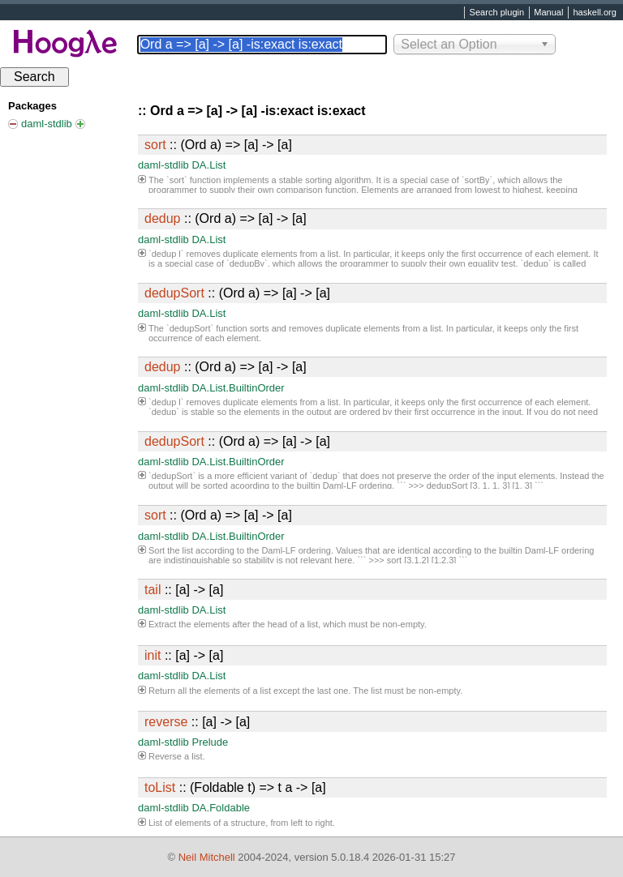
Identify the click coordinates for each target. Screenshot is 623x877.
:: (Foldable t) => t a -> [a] (235, 787)
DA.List (208, 165)
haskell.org (594, 13)
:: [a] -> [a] (183, 590)
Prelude (209, 742)
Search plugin (497, 13)
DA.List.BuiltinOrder (237, 388)
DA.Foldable (220, 808)
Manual (548, 13)
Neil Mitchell (206, 857)
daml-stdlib (163, 165)
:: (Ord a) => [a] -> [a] (218, 145)
